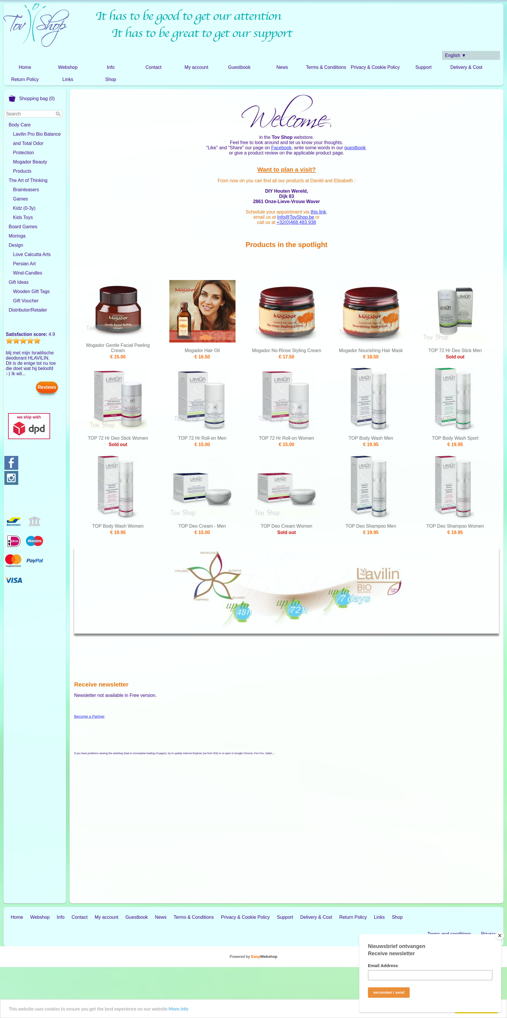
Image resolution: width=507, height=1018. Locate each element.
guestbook (355, 147)
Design (16, 245)
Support (423, 67)
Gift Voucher (26, 300)
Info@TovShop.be (295, 217)
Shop (110, 79)
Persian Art (24, 263)
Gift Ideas (18, 282)
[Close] (499, 935)
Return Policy (25, 79)
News (282, 67)
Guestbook (239, 67)
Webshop (67, 67)
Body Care (20, 124)
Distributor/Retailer (28, 310)
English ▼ (455, 55)
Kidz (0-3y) (24, 208)
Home (25, 67)
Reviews (47, 387)
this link (318, 211)
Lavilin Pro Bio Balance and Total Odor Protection (37, 143)
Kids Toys (23, 217)
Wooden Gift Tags (31, 291)
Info (111, 67)
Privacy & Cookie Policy (375, 67)
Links (67, 79)
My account (196, 67)
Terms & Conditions (326, 67)
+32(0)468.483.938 (296, 222)
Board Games (23, 226)
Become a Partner (89, 716)
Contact (153, 67)
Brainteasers (26, 189)
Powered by (254, 956)
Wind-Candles (27, 272)
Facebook (281, 147)
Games (20, 198)
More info (178, 1009)
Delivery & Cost (466, 67)
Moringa (17, 235)
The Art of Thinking (28, 180)
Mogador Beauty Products (30, 166)
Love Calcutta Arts (32, 254)
